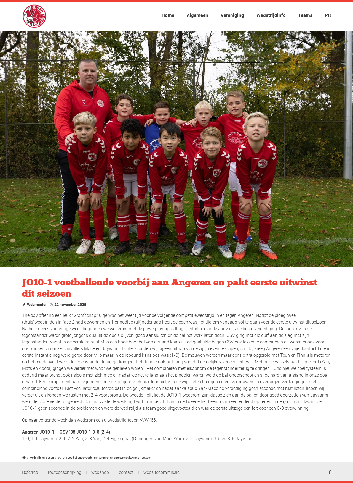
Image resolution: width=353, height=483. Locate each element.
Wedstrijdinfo (271, 15)
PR (328, 15)
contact (126, 472)
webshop (100, 472)
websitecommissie (161, 472)
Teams (305, 15)
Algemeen (197, 15)
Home (168, 15)
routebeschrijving (64, 472)
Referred (30, 472)
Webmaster (37, 304)
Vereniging (232, 15)
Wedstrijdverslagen (42, 458)
